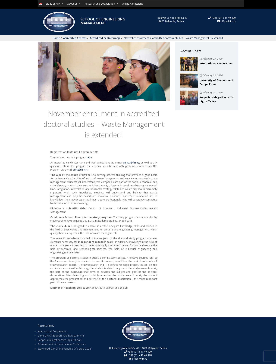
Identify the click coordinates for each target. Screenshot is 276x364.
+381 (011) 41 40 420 (223, 17)
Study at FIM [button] (55, 3)
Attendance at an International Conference (62, 344)
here (89, 157)
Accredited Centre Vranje (105, 38)
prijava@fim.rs (131, 162)
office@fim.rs (228, 21)
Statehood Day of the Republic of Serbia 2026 (64, 348)
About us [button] (74, 3)
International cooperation (216, 63)
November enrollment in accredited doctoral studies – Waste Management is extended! (173, 38)
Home (56, 38)
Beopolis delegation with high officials (59, 340)
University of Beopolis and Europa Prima (61, 335)
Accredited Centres (74, 38)
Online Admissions (132, 3)
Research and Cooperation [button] (101, 3)
